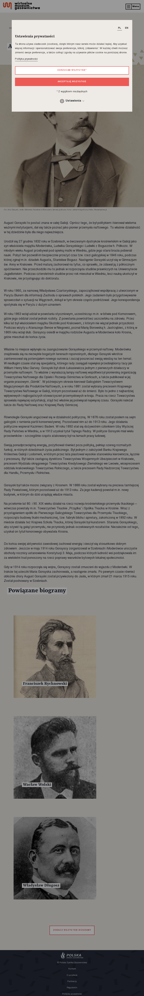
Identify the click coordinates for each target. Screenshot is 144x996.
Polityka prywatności (26, 59)
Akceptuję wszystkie (72, 82)
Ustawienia (72, 101)
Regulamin (72, 988)
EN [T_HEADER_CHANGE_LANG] (126, 28)
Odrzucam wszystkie (72, 70)
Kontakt (72, 969)
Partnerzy (72, 981)
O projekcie (72, 975)
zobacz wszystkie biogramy (72, 930)
